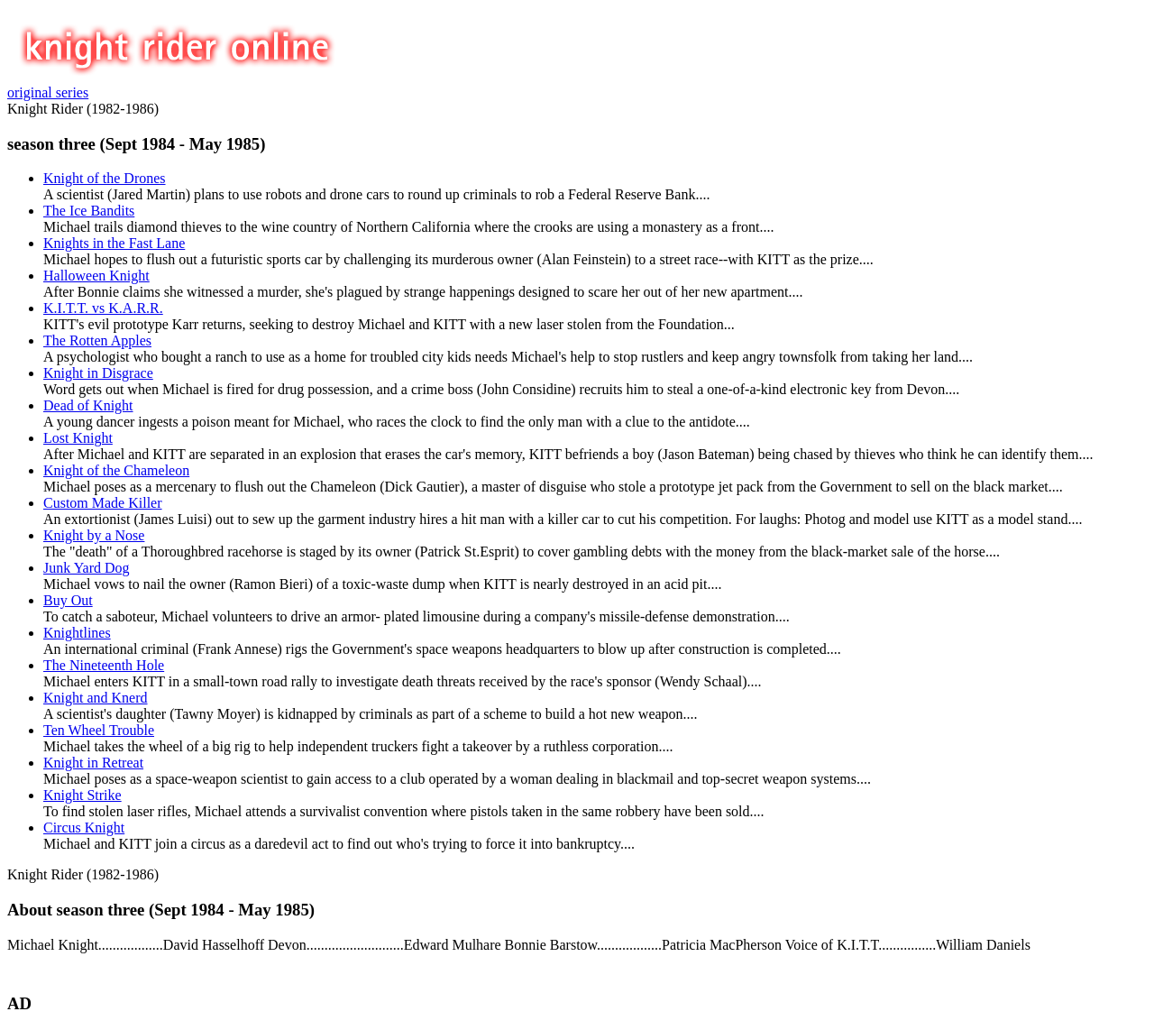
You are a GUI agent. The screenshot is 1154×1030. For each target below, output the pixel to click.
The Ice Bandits (88, 210)
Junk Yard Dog (86, 567)
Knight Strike (82, 795)
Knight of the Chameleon (116, 470)
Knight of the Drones (104, 178)
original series (47, 92)
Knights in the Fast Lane (114, 243)
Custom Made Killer (102, 502)
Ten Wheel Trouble (98, 730)
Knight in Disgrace (98, 373)
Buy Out (68, 600)
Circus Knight (83, 827)
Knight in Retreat (93, 762)
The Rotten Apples (97, 340)
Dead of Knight (88, 405)
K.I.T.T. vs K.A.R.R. (103, 308)
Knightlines (77, 632)
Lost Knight (78, 438)
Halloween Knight (96, 275)
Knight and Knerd (95, 697)
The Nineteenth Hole (103, 665)
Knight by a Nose (93, 535)
